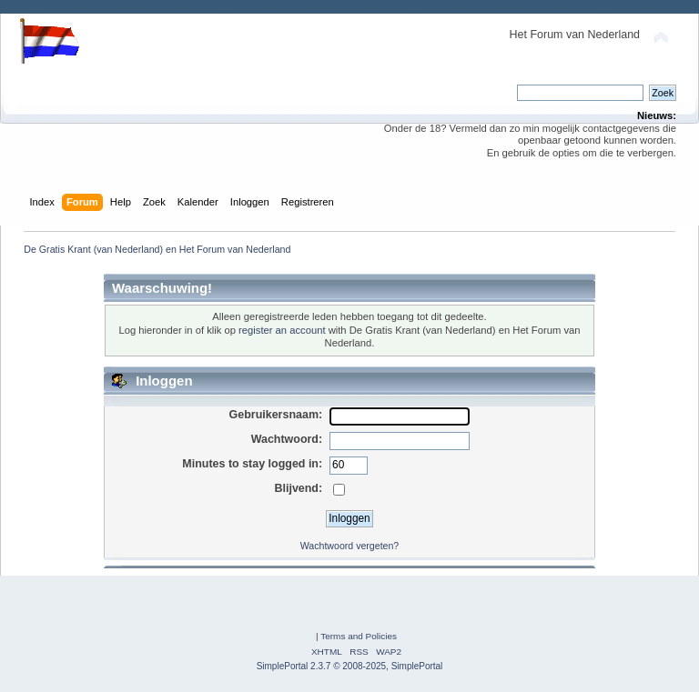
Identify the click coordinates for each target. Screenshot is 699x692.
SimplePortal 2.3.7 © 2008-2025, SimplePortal (350, 666)
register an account (281, 330)
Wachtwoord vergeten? (350, 545)
